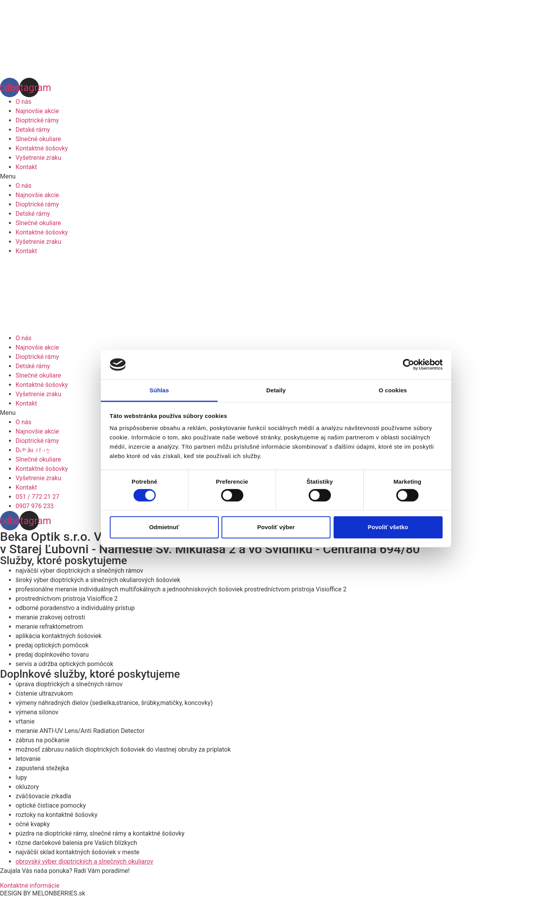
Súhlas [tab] (159, 390)
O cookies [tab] (393, 390)
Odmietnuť (164, 527)
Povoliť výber (276, 527)
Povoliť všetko (388, 527)
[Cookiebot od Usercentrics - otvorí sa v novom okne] (408, 365)
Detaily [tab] (276, 390)
